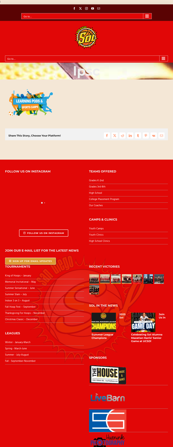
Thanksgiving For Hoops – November (25, 313)
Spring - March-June (16, 349)
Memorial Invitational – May (20, 282)
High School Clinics (99, 241)
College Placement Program (104, 199)
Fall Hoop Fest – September (20, 307)
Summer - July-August (17, 355)
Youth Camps (96, 229)
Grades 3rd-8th (97, 187)
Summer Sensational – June (20, 288)
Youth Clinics (96, 235)
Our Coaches (96, 206)
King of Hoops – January (18, 276)
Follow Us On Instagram (43, 233)
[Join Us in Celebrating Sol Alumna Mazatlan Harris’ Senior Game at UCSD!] (143, 322)
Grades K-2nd (96, 181)
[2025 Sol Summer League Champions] (104, 322)
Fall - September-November (20, 361)
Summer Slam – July (16, 294)
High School (95, 193)
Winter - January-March (17, 342)
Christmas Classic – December (21, 319)
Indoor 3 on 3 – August (17, 301)
